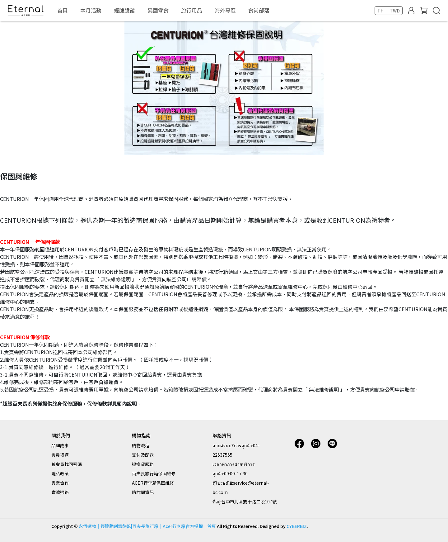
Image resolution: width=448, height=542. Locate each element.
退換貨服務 (143, 464)
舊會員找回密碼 (66, 464)
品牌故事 (60, 445)
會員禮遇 (60, 455)
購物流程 (140, 445)
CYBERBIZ (297, 526)
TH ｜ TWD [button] (388, 10)
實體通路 (60, 492)
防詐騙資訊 (143, 492)
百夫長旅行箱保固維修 (153, 473)
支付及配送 (143, 455)
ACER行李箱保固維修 (153, 483)
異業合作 (60, 483)
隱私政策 (60, 473)
